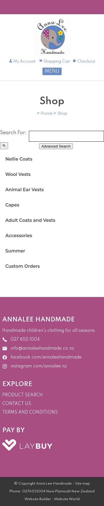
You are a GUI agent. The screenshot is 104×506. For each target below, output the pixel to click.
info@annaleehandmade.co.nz (42, 348)
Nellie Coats (18, 159)
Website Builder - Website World (52, 499)
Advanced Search (55, 146)
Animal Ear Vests (24, 189)
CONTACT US (16, 404)
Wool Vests (18, 174)
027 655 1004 (25, 339)
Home (46, 114)
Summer (15, 251)
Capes (12, 205)
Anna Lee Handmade (54, 483)
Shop (62, 114)
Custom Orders (22, 266)
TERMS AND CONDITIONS (30, 412)
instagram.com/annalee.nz (39, 366)
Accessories (18, 235)
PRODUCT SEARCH (22, 395)
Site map (82, 483)
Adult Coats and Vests (30, 220)
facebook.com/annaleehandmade (46, 357)
